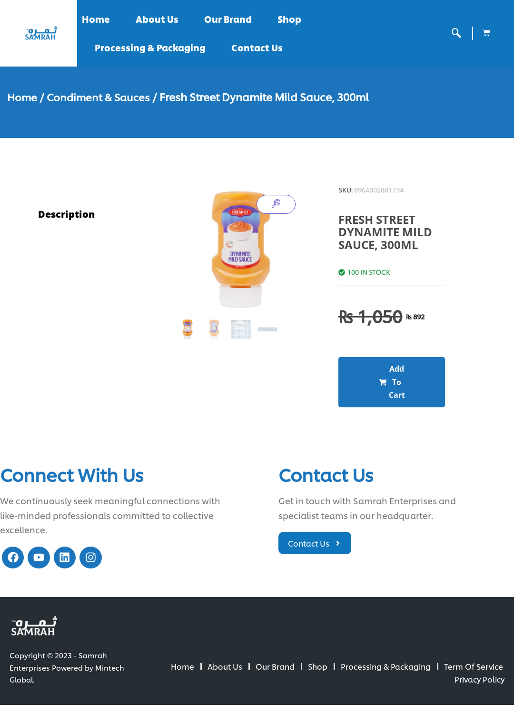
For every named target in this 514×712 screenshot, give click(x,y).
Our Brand (228, 18)
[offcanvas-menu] (456, 33)
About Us (157, 18)
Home (96, 18)
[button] (391, 384)
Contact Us (257, 47)
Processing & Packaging (150, 47)
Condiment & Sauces (101, 96)
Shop (289, 18)
